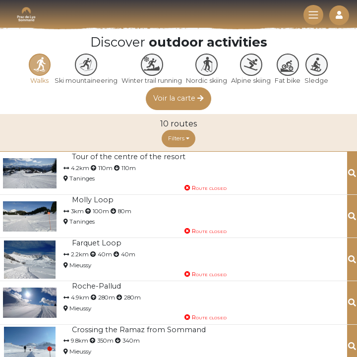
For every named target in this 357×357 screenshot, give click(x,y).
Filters (178, 138)
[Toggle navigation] (313, 15)
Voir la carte (178, 98)
